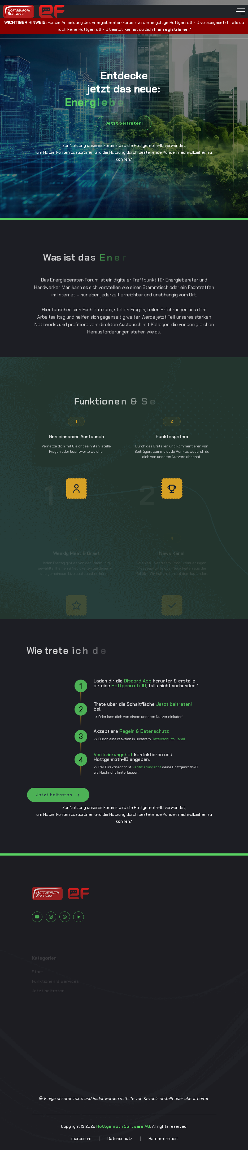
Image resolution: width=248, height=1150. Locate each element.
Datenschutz (119, 1138)
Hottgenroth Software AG (123, 1126)
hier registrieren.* (172, 29)
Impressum (80, 1138)
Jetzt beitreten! (124, 123)
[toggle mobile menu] (240, 11)
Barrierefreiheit (163, 1138)
